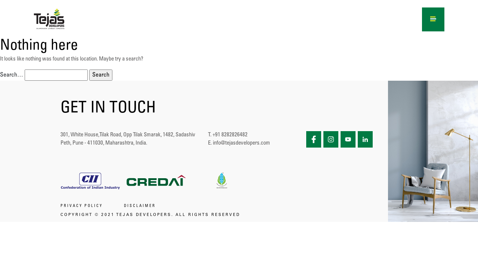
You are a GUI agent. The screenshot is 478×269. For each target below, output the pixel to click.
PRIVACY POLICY (81, 206)
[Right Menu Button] (433, 18)
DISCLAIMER (140, 206)
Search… (11, 75)
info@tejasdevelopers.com (241, 143)
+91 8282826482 (230, 135)
